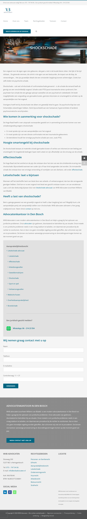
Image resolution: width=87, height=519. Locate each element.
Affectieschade (14, 261)
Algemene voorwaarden (54, 513)
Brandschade (12, 306)
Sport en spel (14, 284)
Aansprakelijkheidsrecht (39, 466)
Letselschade (14, 256)
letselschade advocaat (44, 188)
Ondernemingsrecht (38, 472)
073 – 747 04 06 (12, 467)
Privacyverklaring (69, 513)
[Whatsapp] (14, 492)
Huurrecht (34, 475)
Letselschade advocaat (16, 251)
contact (28, 209)
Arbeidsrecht (35, 479)
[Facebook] (10, 492)
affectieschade (77, 170)
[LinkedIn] (5, 492)
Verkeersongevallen (16, 289)
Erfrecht (34, 462)
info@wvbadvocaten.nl (17, 471)
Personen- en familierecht (40, 459)
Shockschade (14, 278)
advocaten (28, 223)
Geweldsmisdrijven (16, 273)
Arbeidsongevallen (16, 267)
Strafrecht (34, 485)
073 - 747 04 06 (29, 3)
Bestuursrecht (36, 482)
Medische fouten (14, 295)
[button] (36, 31)
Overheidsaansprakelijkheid (18, 300)
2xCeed (51, 516)
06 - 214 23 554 (64, 3)
